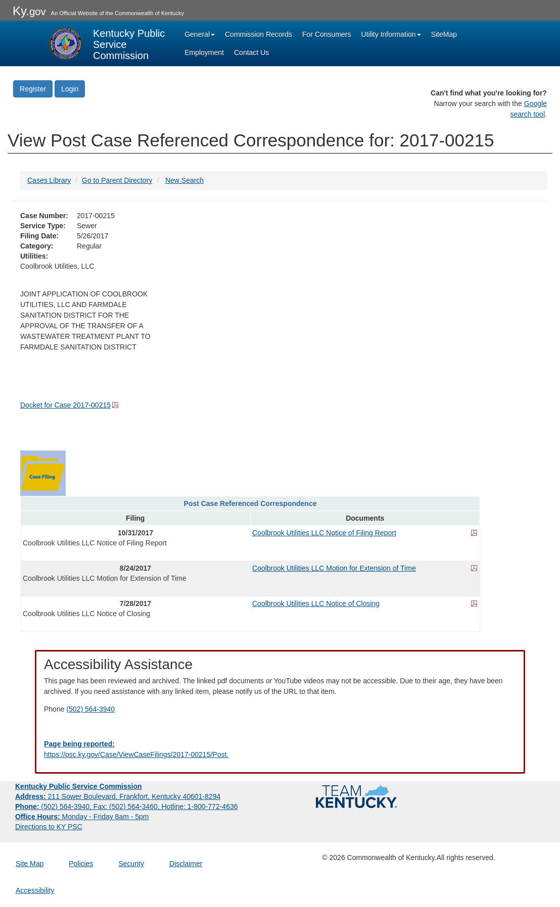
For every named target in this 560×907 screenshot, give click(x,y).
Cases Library (49, 180)
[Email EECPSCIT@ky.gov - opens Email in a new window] (280, 749)
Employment (204, 52)
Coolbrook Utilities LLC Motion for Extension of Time (334, 568)
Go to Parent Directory (117, 180)
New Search (184, 180)
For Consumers (326, 34)
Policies (81, 864)
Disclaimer (185, 864)
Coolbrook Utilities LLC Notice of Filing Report (324, 533)
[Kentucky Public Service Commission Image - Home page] (107, 43)
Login (69, 89)
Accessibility (35, 890)
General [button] (199, 34)
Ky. (29, 11)
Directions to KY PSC (48, 827)
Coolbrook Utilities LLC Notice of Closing (316, 603)
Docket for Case (65, 405)
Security (132, 864)
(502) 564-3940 (90, 709)
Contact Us (251, 52)
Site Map (29, 864)
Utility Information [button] (391, 34)
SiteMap (444, 34)
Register (33, 89)
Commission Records (258, 34)
